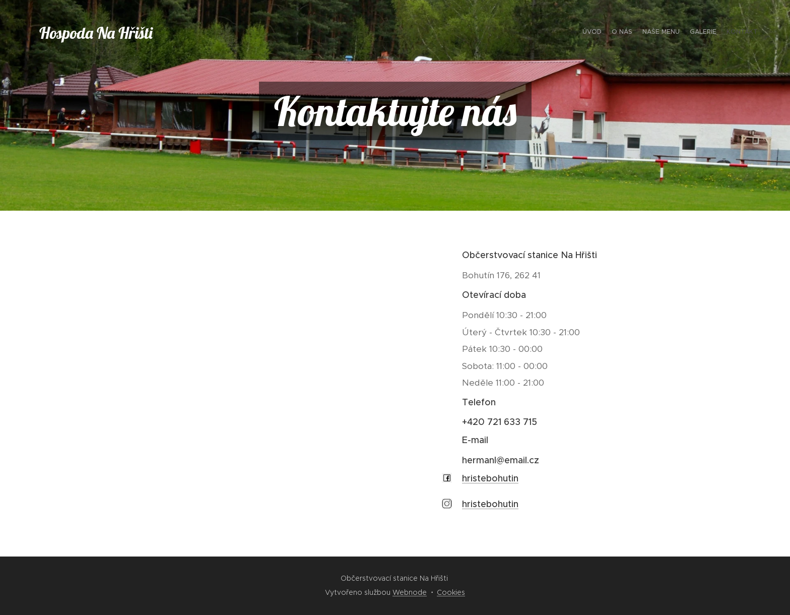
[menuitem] (718, 32)
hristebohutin (490, 478)
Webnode (409, 592)
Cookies (451, 592)
